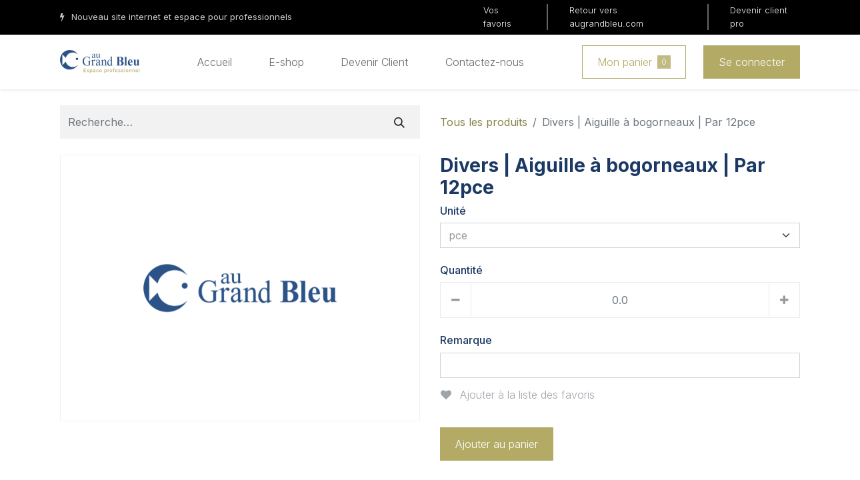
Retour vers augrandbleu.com (606, 17)
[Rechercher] (399, 122)
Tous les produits (483, 122)
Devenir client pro (758, 17)
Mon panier (634, 62)
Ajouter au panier (496, 444)
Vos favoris (497, 17)
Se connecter (752, 62)
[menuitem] (215, 62)
